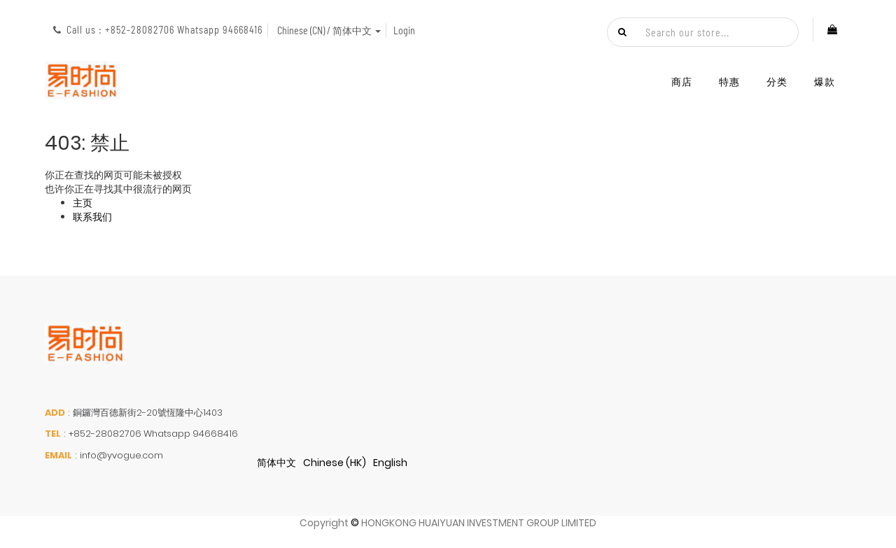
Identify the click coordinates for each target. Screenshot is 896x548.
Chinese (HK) (334, 463)
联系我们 (92, 217)
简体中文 (276, 463)
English (390, 463)
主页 (82, 203)
